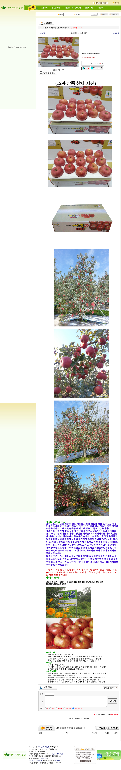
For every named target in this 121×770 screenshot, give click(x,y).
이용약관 (44, 763)
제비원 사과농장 (43, 751)
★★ (53, 713)
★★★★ (68, 713)
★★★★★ (78, 713)
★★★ (60, 713)
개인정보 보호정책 (35, 765)
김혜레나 (58, 765)
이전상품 (42, 33)
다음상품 (116, 33)
